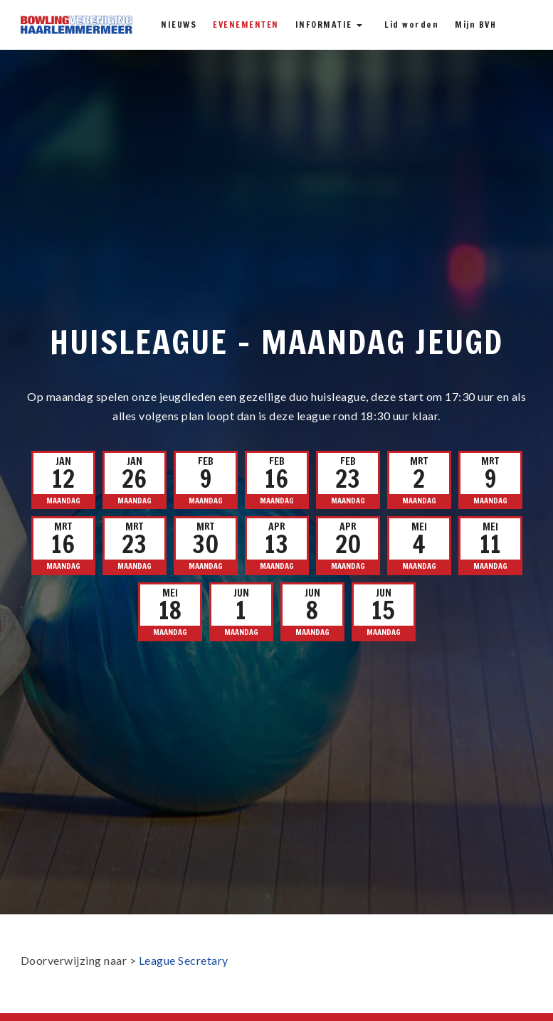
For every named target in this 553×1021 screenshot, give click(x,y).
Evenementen (246, 24)
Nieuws (178, 24)
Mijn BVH (475, 24)
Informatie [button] (329, 24)
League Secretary (183, 960)
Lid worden (411, 24)
